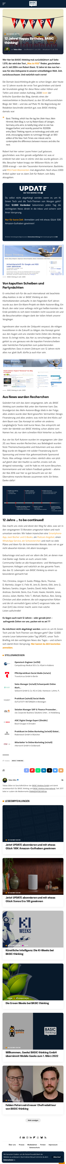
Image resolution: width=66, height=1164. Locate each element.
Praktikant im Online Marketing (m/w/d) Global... (37, 731)
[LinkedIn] (62, 780)
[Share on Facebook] (26, 770)
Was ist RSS (33, 63)
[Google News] (23, 1138)
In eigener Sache (13, 34)
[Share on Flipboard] (32, 770)
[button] (57, 1157)
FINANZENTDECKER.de (38, 791)
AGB (56, 237)
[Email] (60, 770)
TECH (26, 945)
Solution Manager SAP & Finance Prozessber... (36, 709)
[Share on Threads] (49, 770)
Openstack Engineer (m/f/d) (27, 662)
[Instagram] (27, 1138)
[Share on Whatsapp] (38, 770)
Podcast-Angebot (45, 537)
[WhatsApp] (37, 1138)
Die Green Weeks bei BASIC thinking (27, 1003)
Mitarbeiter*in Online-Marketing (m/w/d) (33, 742)
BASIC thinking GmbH (40, 785)
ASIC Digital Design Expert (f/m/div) (31, 720)
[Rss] (45, 1138)
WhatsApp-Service (12, 540)
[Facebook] (20, 1138)
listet (44, 92)
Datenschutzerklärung (34, 237)
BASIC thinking (17, 760)
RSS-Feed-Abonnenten (18, 170)
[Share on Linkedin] (43, 770)
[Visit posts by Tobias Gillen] (7, 49)
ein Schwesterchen (31, 540)
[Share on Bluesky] (55, 770)
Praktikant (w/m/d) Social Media (30, 698)
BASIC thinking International (44, 788)
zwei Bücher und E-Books (20, 537)
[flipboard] (34, 1138)
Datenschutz (8, 1160)
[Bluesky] (41, 1138)
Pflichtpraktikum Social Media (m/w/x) (33, 673)
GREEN (10, 998)
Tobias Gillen (18, 50)
